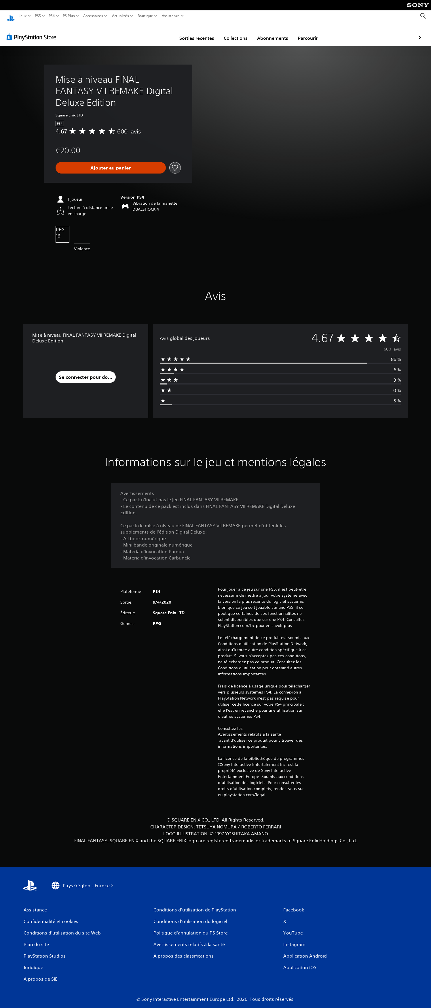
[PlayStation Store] (33, 31)
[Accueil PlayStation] (11, 16)
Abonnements (239, 32)
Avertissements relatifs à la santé (249, 728)
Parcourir (274, 32)
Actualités (120, 16)
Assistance (171, 16)
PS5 (38, 16)
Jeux (23, 16)
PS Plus (69, 16)
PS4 (51, 16)
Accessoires (93, 16)
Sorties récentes (163, 32)
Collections (202, 32)
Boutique (145, 16)
